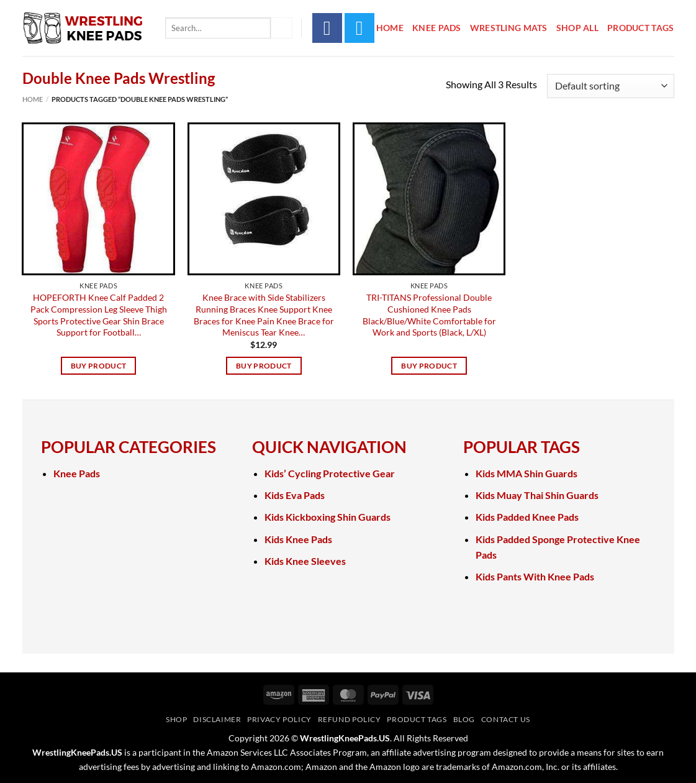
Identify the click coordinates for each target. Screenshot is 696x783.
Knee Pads (436, 27)
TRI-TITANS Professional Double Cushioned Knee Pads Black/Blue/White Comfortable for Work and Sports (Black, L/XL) (429, 314)
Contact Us (505, 719)
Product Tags (640, 27)
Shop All (577, 27)
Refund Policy (349, 719)
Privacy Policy (279, 719)
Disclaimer (217, 719)
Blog (464, 719)
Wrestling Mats (509, 27)
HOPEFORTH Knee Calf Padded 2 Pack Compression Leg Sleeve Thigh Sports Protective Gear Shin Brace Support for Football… (98, 314)
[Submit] (281, 28)
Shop (176, 719)
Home (390, 27)
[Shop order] (610, 86)
